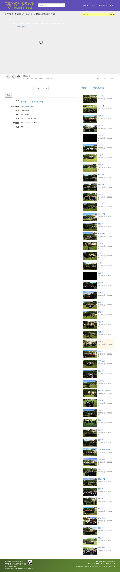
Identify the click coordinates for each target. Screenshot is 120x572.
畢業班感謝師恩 (37, 102)
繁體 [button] (103, 5)
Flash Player (20, 27)
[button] (111, 5)
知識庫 (23, 102)
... (29, 102)
